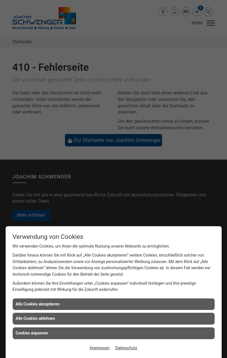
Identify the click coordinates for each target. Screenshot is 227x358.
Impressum (99, 348)
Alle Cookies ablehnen (35, 318)
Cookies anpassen (32, 333)
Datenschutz (126, 348)
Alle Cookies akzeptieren (38, 304)
